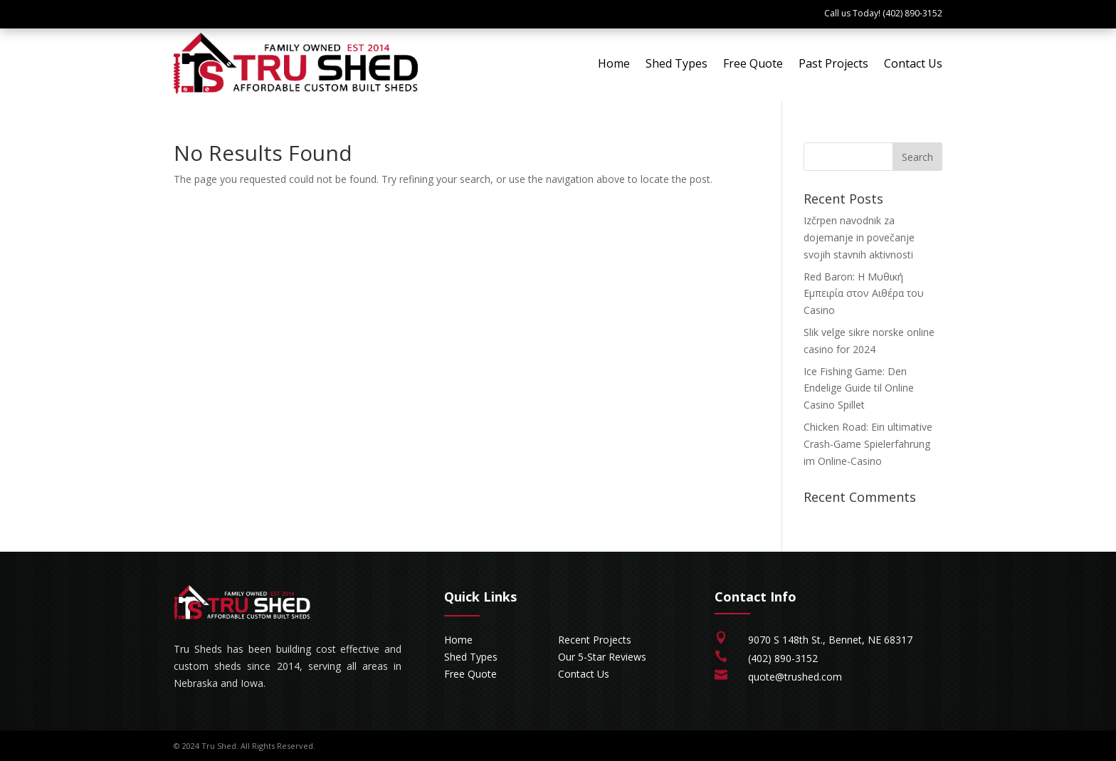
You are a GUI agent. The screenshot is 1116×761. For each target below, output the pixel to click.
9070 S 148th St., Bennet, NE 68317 (830, 639)
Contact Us (913, 63)
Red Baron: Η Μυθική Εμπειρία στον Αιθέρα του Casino (864, 293)
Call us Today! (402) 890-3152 (883, 13)
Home (614, 63)
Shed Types (676, 63)
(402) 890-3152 (783, 658)
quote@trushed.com (795, 676)
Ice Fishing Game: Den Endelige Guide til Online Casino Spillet (859, 388)
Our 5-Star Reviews (602, 656)
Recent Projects (594, 639)
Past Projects (833, 63)
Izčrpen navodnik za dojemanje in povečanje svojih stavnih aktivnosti (859, 237)
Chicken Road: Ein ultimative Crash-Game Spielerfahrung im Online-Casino (868, 444)
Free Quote (753, 63)
